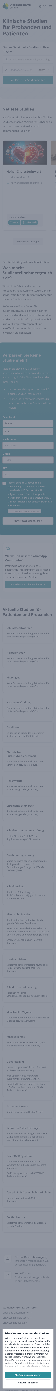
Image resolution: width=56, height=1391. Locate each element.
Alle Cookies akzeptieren (28, 1374)
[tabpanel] (28, 1349)
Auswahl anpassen (28, 1382)
